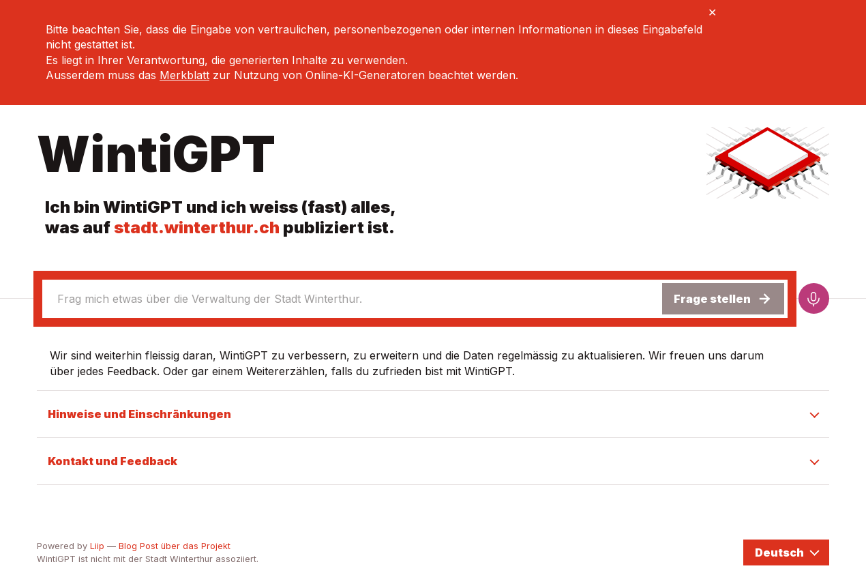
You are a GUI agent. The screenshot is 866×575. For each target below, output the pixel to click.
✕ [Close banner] (712, 12)
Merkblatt (184, 75)
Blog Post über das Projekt (174, 546)
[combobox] (351, 298)
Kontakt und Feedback (112, 461)
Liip (97, 546)
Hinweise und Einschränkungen (139, 414)
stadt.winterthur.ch (197, 227)
